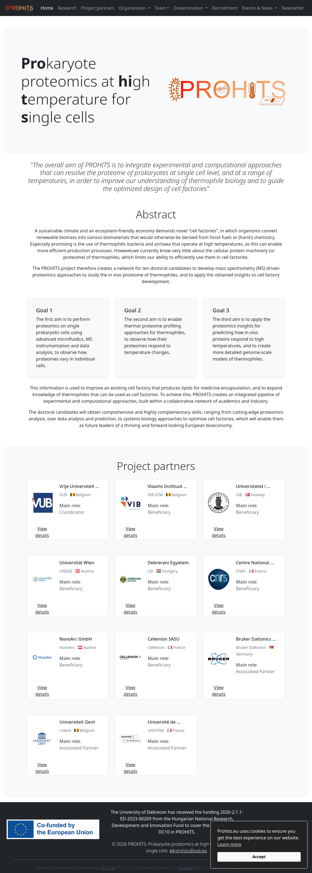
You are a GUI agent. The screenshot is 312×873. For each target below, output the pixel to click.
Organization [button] (133, 8)
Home (47, 8)
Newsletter (293, 8)
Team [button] (160, 8)
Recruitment (225, 8)
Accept (259, 856)
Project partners (97, 8)
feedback (185, 867)
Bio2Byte (108, 867)
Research (67, 8)
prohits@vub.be (191, 851)
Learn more (229, 844)
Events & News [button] (258, 8)
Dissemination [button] (189, 8)
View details (42, 532)
